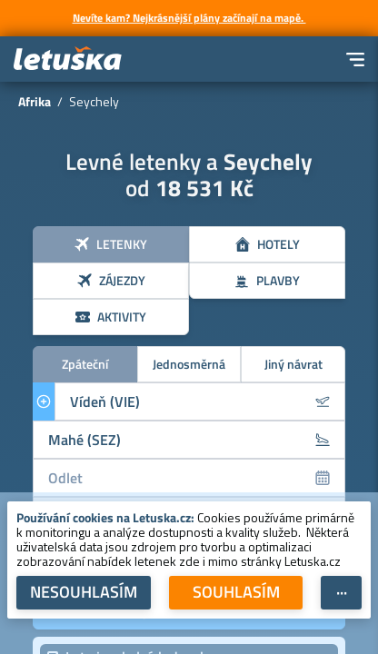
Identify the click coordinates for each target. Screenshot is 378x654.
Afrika (34, 101)
